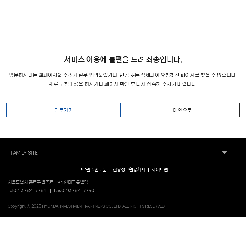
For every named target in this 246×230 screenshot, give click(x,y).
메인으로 (182, 110)
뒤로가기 (63, 110)
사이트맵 (160, 169)
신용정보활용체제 (129, 169)
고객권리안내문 (92, 169)
